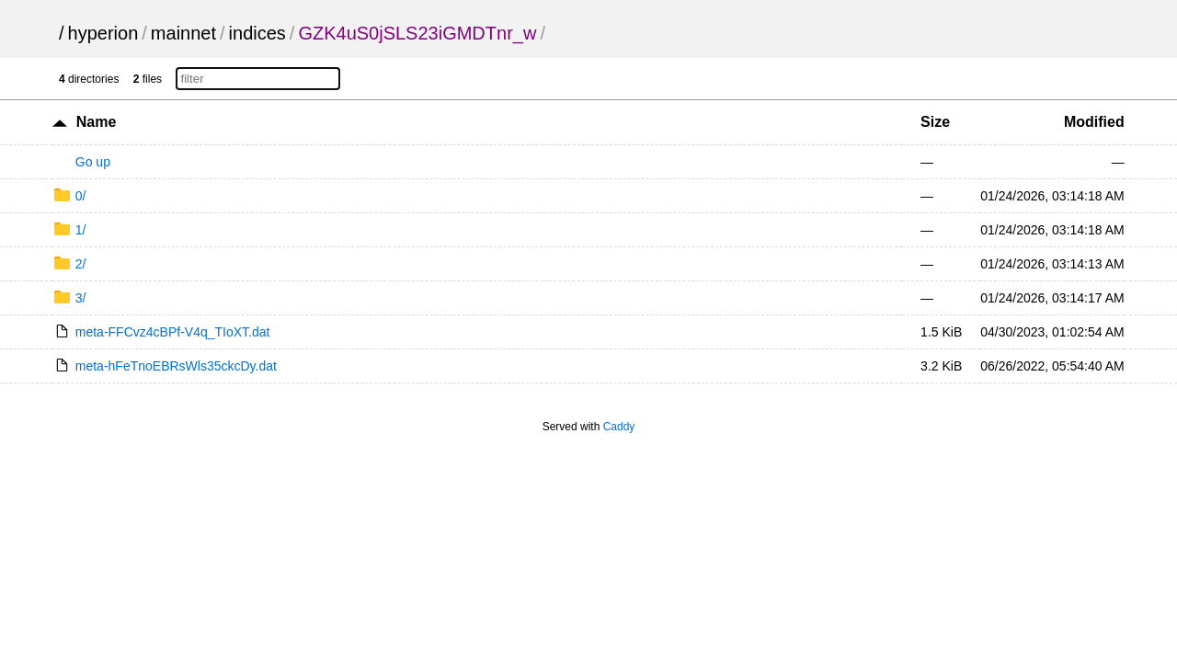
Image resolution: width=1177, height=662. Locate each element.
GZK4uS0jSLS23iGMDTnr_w (417, 33)
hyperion (103, 33)
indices (257, 33)
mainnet (183, 33)
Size (935, 122)
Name (96, 122)
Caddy (619, 426)
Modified (1094, 122)
